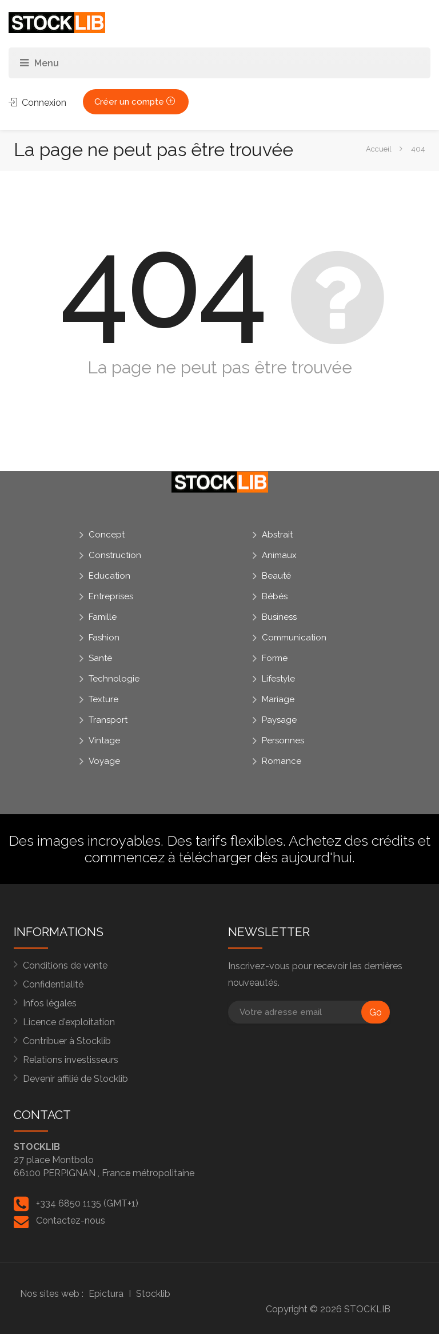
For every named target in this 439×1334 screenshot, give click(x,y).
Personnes (283, 740)
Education (109, 576)
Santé (100, 658)
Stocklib (153, 1293)
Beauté (276, 576)
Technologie (114, 679)
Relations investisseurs (70, 1059)
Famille (103, 617)
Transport (108, 720)
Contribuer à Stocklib (67, 1041)
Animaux (279, 555)
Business (279, 617)
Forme (275, 658)
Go (375, 1012)
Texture (103, 699)
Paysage (279, 720)
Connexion (37, 102)
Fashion (104, 637)
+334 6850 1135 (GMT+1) (87, 1203)
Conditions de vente (65, 965)
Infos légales (50, 1003)
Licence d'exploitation (69, 1022)
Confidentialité (53, 984)
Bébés (275, 596)
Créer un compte (135, 102)
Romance (281, 761)
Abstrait (277, 534)
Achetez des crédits (351, 840)
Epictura (106, 1293)
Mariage (278, 699)
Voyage (104, 761)
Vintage (104, 740)
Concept (107, 534)
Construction (115, 555)
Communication (294, 637)
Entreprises (111, 596)
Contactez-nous (70, 1220)
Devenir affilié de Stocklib (75, 1078)
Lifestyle (278, 679)
